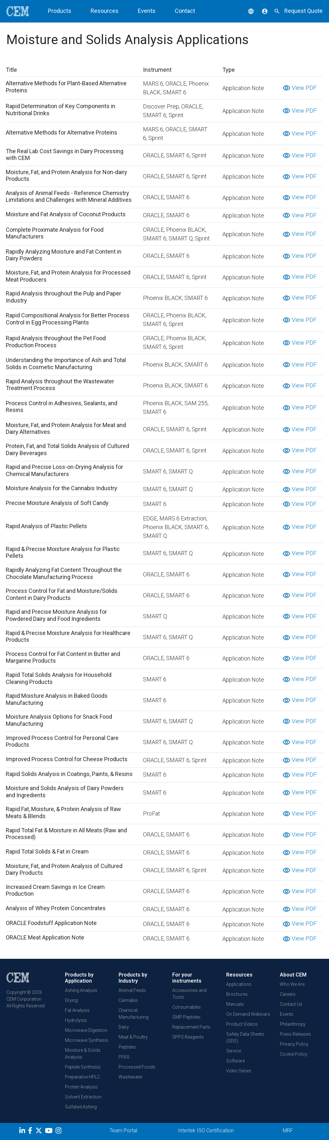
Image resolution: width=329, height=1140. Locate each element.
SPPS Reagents (188, 1037)
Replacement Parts (191, 1027)
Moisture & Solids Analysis (83, 1054)
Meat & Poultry (133, 1037)
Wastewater (131, 1076)
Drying (71, 1000)
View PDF (299, 87)
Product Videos (242, 1024)
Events (147, 10)
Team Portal (123, 1130)
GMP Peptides (186, 1017)
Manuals (235, 1004)
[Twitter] (39, 1131)
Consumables (186, 1007)
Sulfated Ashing (81, 1106)
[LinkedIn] (23, 1131)
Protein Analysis (81, 1086)
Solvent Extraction (83, 1096)
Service (233, 1050)
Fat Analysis (77, 1010)
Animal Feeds (132, 990)
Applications (239, 984)
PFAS (124, 1057)
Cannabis (128, 1000)
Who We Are (292, 984)
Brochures (237, 994)
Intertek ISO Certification (206, 1130)
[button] (246, 10)
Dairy (124, 1027)
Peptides (127, 1047)
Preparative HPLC (82, 1076)
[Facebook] (31, 1131)
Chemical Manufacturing (133, 1014)
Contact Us (291, 1004)
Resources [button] (105, 10)
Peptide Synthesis (83, 1067)
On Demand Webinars (248, 1014)
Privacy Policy (294, 1044)
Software (235, 1060)
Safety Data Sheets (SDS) (245, 1037)
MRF (288, 1130)
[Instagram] (59, 1131)
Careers (288, 994)
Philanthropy (293, 1024)
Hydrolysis (76, 1020)
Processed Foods (137, 1067)
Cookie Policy (293, 1054)
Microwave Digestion (86, 1030)
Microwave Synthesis (86, 1040)
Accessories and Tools (189, 994)
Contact (185, 10)
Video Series (238, 1070)
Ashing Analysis (81, 990)
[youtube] (49, 1131)
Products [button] (59, 10)
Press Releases (295, 1034)
